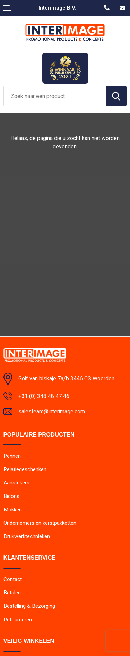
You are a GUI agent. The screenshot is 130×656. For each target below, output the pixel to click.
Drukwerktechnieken (26, 536)
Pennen (12, 456)
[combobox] (55, 96)
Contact (12, 579)
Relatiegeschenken (24, 469)
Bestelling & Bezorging (29, 606)
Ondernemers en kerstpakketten (39, 523)
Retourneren (17, 619)
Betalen (12, 592)
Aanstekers (16, 483)
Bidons (11, 496)
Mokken (12, 510)
